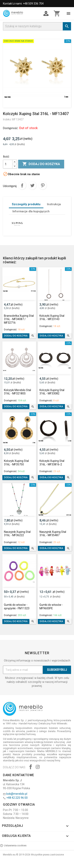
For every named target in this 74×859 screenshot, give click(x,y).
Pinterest (43, 185)
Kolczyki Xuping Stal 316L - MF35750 (16, 462)
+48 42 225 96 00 (17, 797)
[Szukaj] (37, 26)
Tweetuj (32, 185)
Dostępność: (10, 128)
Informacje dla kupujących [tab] (31, 211)
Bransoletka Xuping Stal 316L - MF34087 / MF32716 (19, 319)
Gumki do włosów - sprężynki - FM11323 (16, 606)
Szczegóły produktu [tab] (26, 204)
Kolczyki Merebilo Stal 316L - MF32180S (17, 391)
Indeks (7, 119)
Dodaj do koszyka (41, 164)
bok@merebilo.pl (16, 793)
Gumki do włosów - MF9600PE (51, 606)
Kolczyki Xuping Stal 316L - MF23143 (51, 317)
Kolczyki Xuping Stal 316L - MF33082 (51, 391)
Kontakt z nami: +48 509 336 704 (23, 3)
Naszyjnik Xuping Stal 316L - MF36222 (17, 533)
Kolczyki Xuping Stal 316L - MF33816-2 (51, 462)
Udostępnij (22, 185)
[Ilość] (7, 164)
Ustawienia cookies (13, 845)
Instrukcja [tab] (54, 204)
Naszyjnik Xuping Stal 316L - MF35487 (52, 533)
